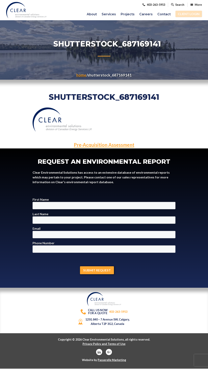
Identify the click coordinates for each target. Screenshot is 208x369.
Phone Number (104, 247)
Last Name (104, 218)
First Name (104, 204)
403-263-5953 (104, 312)
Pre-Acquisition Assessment (104, 145)
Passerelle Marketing (112, 360)
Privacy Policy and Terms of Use (104, 344)
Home (81, 75)
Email (104, 233)
